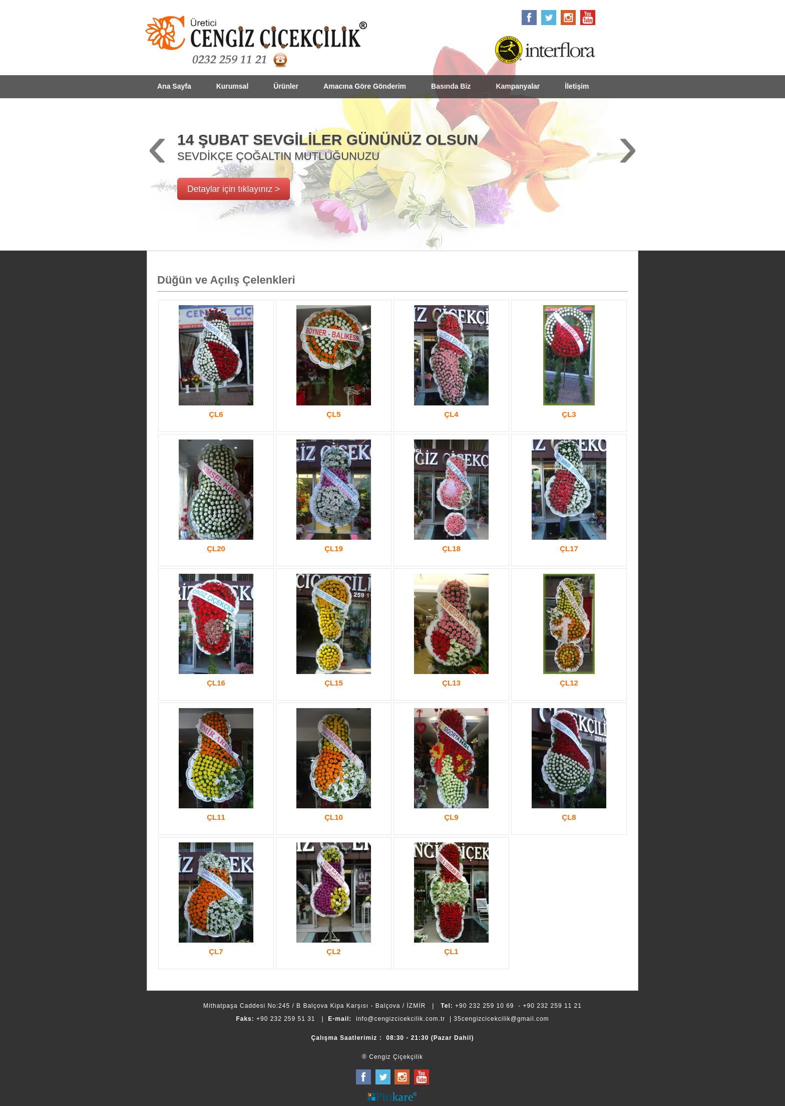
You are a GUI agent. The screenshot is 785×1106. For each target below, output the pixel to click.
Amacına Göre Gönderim (364, 86)
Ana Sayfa (174, 86)
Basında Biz (451, 86)
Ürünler (285, 86)
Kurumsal (232, 86)
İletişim (577, 86)
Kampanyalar (518, 86)
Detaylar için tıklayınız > (233, 189)
